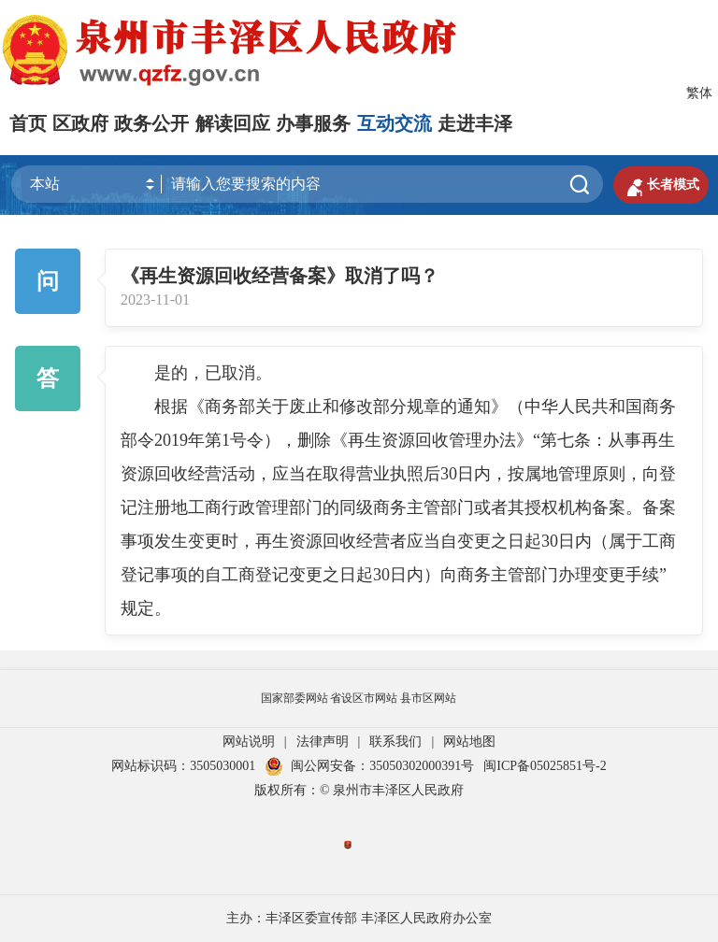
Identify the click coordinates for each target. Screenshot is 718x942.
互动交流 (394, 123)
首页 (28, 123)
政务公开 (151, 123)
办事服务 (313, 123)
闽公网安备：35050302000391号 (369, 766)
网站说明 (249, 742)
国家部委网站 (294, 698)
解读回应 (232, 123)
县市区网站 (428, 698)
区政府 (80, 123)
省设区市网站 (363, 698)
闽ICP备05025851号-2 (544, 766)
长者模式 (661, 185)
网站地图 (469, 742)
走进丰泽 (475, 123)
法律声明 (322, 742)
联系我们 (395, 742)
